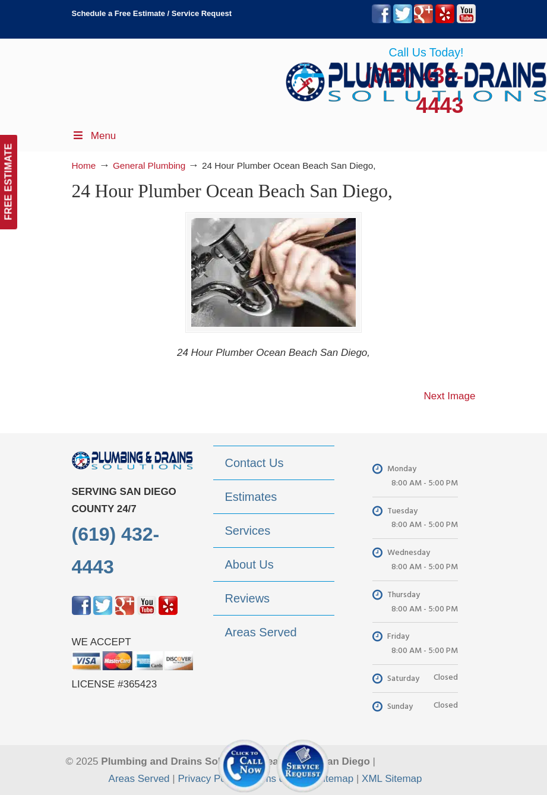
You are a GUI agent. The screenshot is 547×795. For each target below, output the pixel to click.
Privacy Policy (209, 778)
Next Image (450, 396)
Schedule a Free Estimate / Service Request (152, 13)
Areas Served (139, 778)
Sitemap (335, 778)
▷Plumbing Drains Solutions (416, 77)
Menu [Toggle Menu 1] (94, 135)
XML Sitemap (392, 778)
